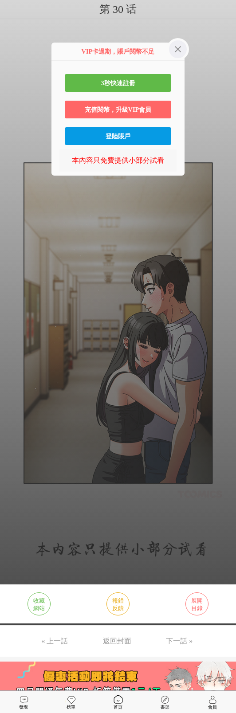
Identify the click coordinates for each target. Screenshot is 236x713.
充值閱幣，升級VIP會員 (118, 109)
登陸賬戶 (118, 136)
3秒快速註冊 (118, 82)
